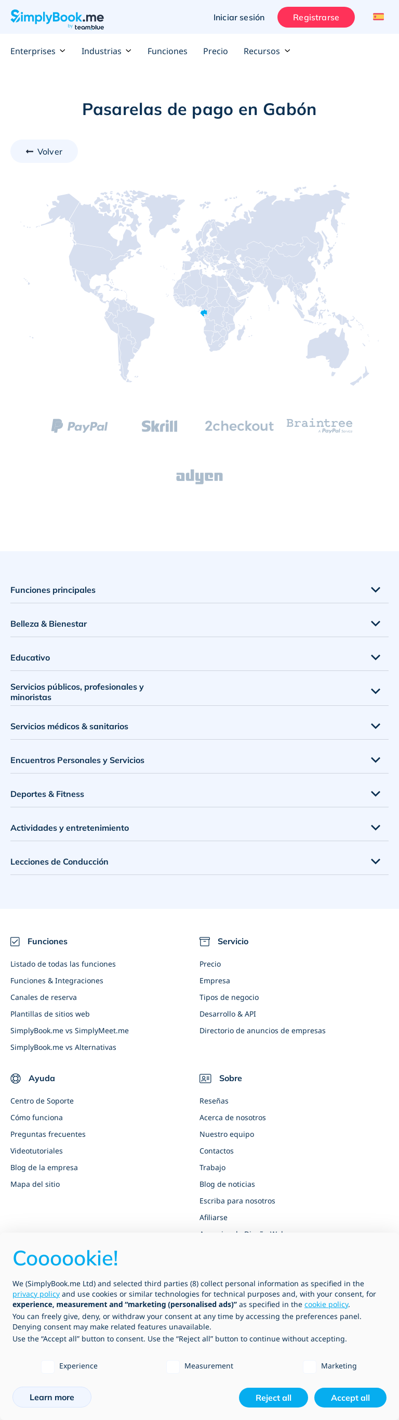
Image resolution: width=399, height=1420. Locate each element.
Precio (215, 51)
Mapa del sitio (35, 1184)
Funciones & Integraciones (56, 980)
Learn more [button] (52, 1397)
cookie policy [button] (326, 1304)
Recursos (267, 51)
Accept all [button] (350, 1397)
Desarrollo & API (228, 1014)
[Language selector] (377, 17)
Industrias (107, 51)
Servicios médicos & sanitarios (69, 726)
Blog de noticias (227, 1184)
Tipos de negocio (229, 997)
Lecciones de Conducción (59, 861)
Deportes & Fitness (47, 794)
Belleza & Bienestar (48, 623)
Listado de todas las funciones (63, 964)
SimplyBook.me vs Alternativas (63, 1047)
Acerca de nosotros (233, 1117)
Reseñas (214, 1101)
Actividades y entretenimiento (69, 827)
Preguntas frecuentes (48, 1134)
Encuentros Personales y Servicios (77, 760)
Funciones (168, 51)
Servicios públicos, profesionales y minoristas (77, 692)
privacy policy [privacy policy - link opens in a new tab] (36, 1294)
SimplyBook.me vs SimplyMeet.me (69, 1030)
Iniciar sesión (239, 17)
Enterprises (38, 51)
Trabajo (212, 1167)
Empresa (215, 980)
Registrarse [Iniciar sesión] (316, 17)
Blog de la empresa (44, 1167)
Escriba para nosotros (237, 1201)
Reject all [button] (273, 1397)
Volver (49, 151)
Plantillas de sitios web (50, 1014)
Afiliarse (214, 1217)
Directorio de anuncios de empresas (263, 1030)
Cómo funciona (36, 1117)
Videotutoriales (36, 1151)
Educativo (30, 657)
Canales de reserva (43, 997)
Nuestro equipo (227, 1134)
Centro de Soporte (42, 1101)
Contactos (217, 1151)
